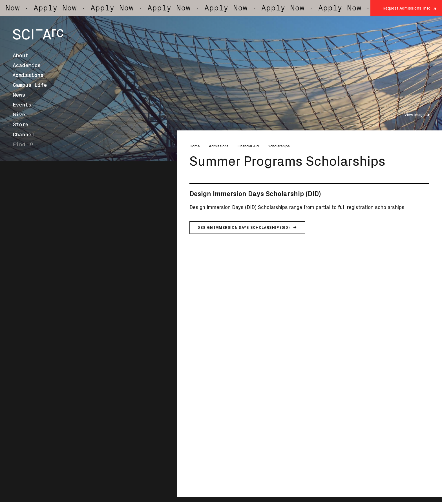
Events (22, 105)
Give (19, 115)
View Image (415, 114)
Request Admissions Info (406, 8)
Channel (23, 135)
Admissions (27, 75)
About (20, 55)
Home (194, 146)
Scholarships (279, 146)
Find (19, 144)
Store (20, 124)
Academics (27, 65)
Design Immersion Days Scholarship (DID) (255, 193)
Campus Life (30, 85)
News (19, 95)
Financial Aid (248, 146)
